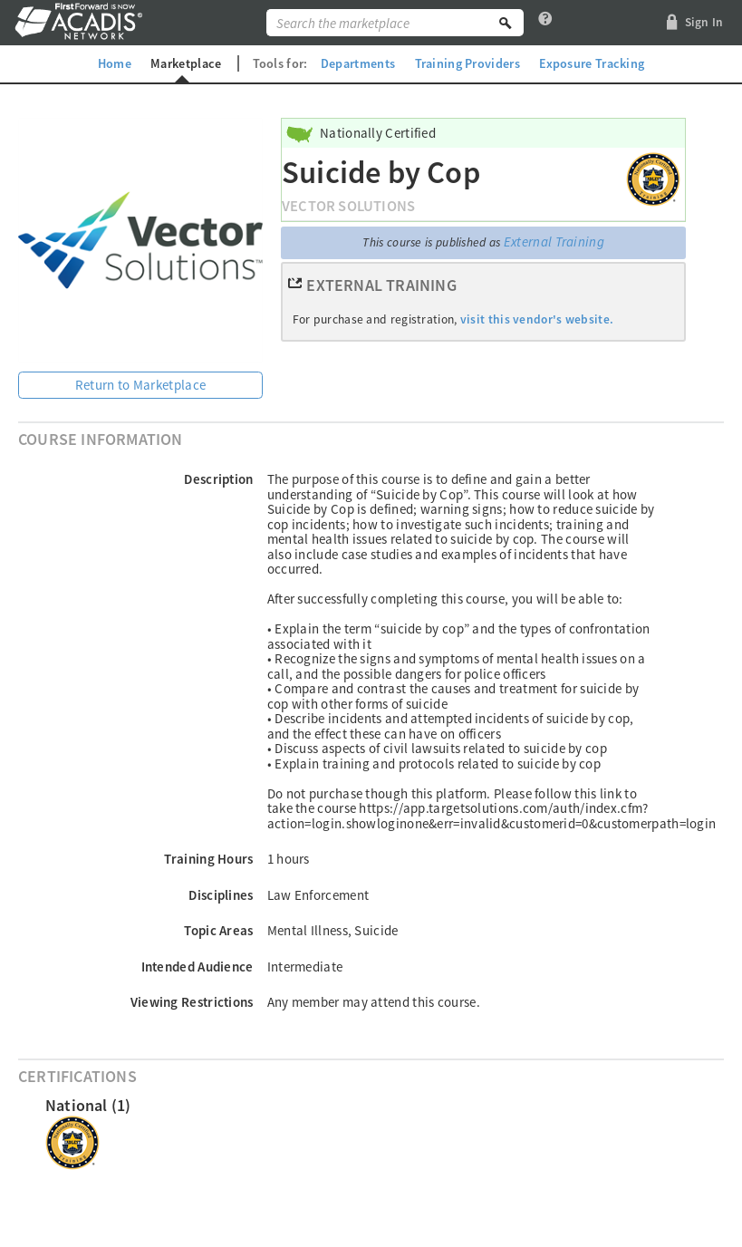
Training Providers (467, 63)
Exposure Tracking (591, 63)
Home (114, 63)
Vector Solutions (348, 206)
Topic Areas (218, 930)
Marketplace (185, 63)
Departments (358, 63)
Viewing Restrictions (192, 1001)
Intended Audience (197, 966)
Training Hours (208, 858)
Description (218, 479)
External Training (554, 241)
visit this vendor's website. (536, 319)
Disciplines (220, 895)
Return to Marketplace (140, 384)
